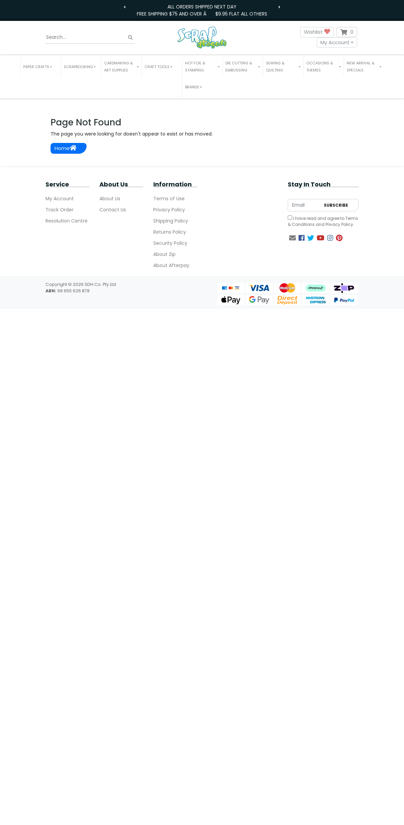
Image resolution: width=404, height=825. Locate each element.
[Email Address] (304, 205)
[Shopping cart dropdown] (347, 32)
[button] (41, 67)
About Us (109, 198)
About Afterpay (171, 265)
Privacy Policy (169, 209)
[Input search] (90, 37)
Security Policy (170, 243)
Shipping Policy (170, 220)
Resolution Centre (66, 220)
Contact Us (112, 209)
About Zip (164, 254)
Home (65, 148)
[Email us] (292, 238)
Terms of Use (169, 198)
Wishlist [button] (317, 32)
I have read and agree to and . (323, 221)
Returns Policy (169, 232)
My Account (335, 42)
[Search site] (130, 37)
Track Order (59, 209)
